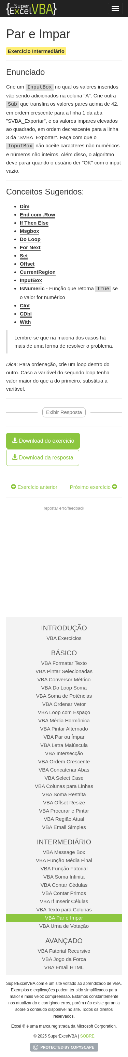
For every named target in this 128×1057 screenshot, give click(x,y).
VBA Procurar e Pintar (64, 811)
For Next (30, 247)
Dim (24, 206)
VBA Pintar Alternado (64, 729)
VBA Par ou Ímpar (63, 737)
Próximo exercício (93, 487)
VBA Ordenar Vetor (64, 704)
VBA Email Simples (64, 827)
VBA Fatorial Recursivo (64, 951)
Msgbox (29, 231)
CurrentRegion (38, 272)
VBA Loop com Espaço (64, 712)
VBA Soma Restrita (64, 794)
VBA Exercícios (64, 638)
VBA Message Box (64, 852)
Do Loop (30, 239)
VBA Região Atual (64, 819)
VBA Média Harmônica (64, 720)
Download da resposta (42, 457)
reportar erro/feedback (64, 508)
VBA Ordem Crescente (64, 761)
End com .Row (37, 214)
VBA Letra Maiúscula (64, 745)
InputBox (31, 280)
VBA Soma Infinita (64, 877)
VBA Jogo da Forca (64, 959)
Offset (27, 264)
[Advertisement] (63, 566)
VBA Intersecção (64, 753)
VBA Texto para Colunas (63, 909)
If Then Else (34, 223)
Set (24, 255)
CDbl (26, 314)
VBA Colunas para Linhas (64, 786)
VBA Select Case (63, 778)
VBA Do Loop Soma (64, 688)
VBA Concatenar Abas (64, 770)
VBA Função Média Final (64, 860)
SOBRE (87, 1036)
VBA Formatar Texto (64, 663)
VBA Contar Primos (64, 893)
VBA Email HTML (64, 967)
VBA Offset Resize (64, 802)
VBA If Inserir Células (64, 901)
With (25, 322)
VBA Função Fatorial (64, 868)
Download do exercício (43, 441)
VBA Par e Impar (64, 918)
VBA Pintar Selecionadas (64, 671)
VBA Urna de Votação (64, 926)
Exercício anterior (34, 487)
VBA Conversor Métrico (64, 679)
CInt (25, 305)
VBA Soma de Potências (64, 696)
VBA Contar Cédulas (64, 885)
